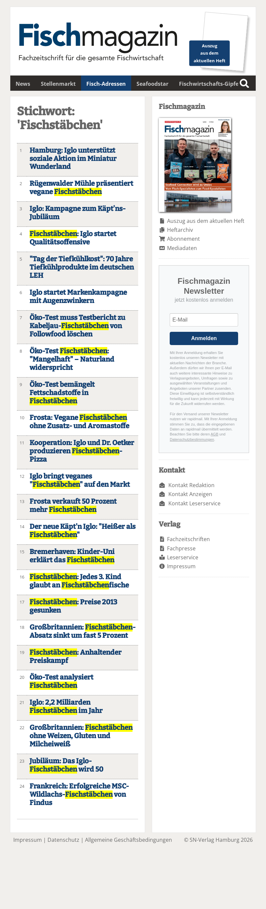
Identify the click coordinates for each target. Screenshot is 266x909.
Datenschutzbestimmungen (192, 439)
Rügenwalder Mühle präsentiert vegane (81, 187)
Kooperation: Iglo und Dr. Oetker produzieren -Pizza (82, 451)
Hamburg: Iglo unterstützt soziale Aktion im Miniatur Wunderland (73, 158)
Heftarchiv (180, 229)
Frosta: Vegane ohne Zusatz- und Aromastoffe (79, 422)
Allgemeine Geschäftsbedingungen (128, 839)
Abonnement (183, 238)
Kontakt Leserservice (194, 503)
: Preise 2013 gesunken (73, 606)
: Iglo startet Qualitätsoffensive (73, 238)
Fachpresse (181, 548)
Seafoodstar (152, 83)
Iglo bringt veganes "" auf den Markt (80, 480)
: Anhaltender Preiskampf (76, 656)
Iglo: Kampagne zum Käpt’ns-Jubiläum (78, 213)
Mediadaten (182, 248)
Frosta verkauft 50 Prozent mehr (73, 505)
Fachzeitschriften (188, 539)
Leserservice (182, 557)
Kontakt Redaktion (191, 485)
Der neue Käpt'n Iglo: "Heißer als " (82, 531)
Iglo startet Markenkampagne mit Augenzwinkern (78, 296)
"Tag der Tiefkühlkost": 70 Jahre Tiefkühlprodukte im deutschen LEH (82, 267)
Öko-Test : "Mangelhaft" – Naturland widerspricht (72, 359)
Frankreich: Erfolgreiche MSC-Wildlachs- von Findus (79, 794)
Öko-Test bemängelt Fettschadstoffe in (62, 392)
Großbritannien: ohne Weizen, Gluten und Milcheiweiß (81, 736)
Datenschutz (63, 839)
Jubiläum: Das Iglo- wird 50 (66, 765)
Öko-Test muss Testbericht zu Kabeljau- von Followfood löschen (77, 326)
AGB (214, 434)
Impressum (181, 566)
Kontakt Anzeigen (190, 494)
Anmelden (204, 338)
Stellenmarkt (58, 83)
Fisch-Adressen (106, 83)
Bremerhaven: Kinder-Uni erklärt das (72, 556)
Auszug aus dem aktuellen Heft (205, 221)
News (23, 83)
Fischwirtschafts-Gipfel (209, 83)
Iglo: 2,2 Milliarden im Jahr (66, 706)
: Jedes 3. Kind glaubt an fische (79, 581)
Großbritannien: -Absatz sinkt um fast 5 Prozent (82, 631)
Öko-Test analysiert (61, 681)
